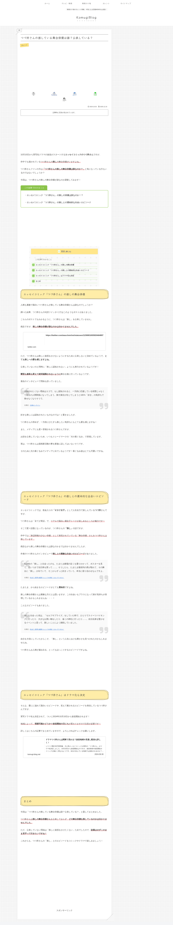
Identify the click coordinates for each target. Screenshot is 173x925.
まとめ (38, 277)
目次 (63, 246)
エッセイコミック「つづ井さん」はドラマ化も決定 (55, 271)
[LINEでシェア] (79, 94)
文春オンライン (35, 401)
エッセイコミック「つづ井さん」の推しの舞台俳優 (55, 260)
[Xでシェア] (35, 94)
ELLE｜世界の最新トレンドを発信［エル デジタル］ (47, 573)
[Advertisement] (64, 127)
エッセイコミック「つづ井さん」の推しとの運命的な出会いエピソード (62, 265)
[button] (94, 94)
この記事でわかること (43, 254)
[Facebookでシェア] (50, 94)
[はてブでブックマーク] (64, 94)
